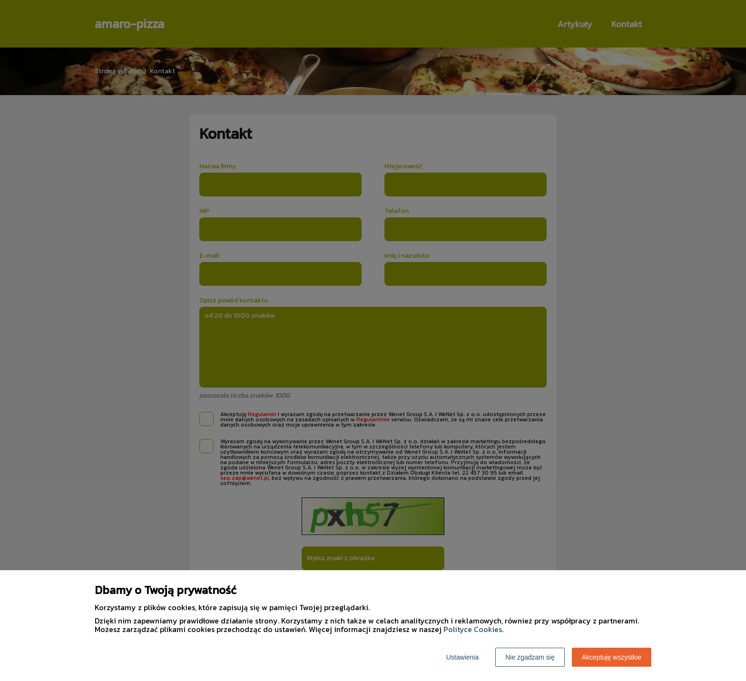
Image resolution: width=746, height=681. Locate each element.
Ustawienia (462, 657)
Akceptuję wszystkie (611, 657)
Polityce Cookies (472, 629)
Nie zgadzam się (530, 657)
